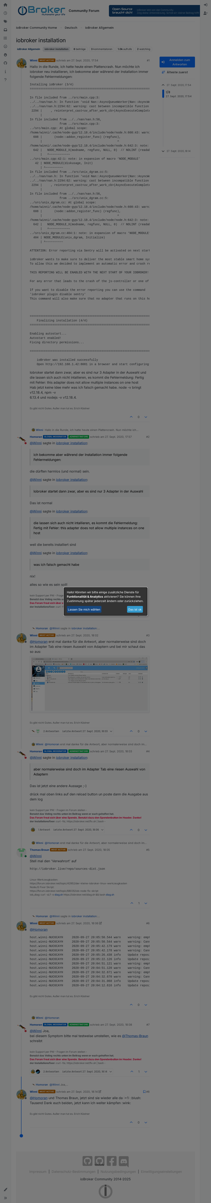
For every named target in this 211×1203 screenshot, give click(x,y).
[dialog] (105, 601)
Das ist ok (135, 609)
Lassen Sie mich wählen (84, 609)
